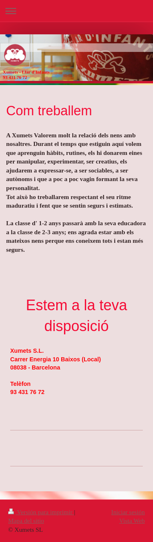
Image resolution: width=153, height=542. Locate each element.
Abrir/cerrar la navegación (76, 11)
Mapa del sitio (26, 520)
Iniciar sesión (128, 511)
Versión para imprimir (41, 511)
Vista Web (132, 520)
